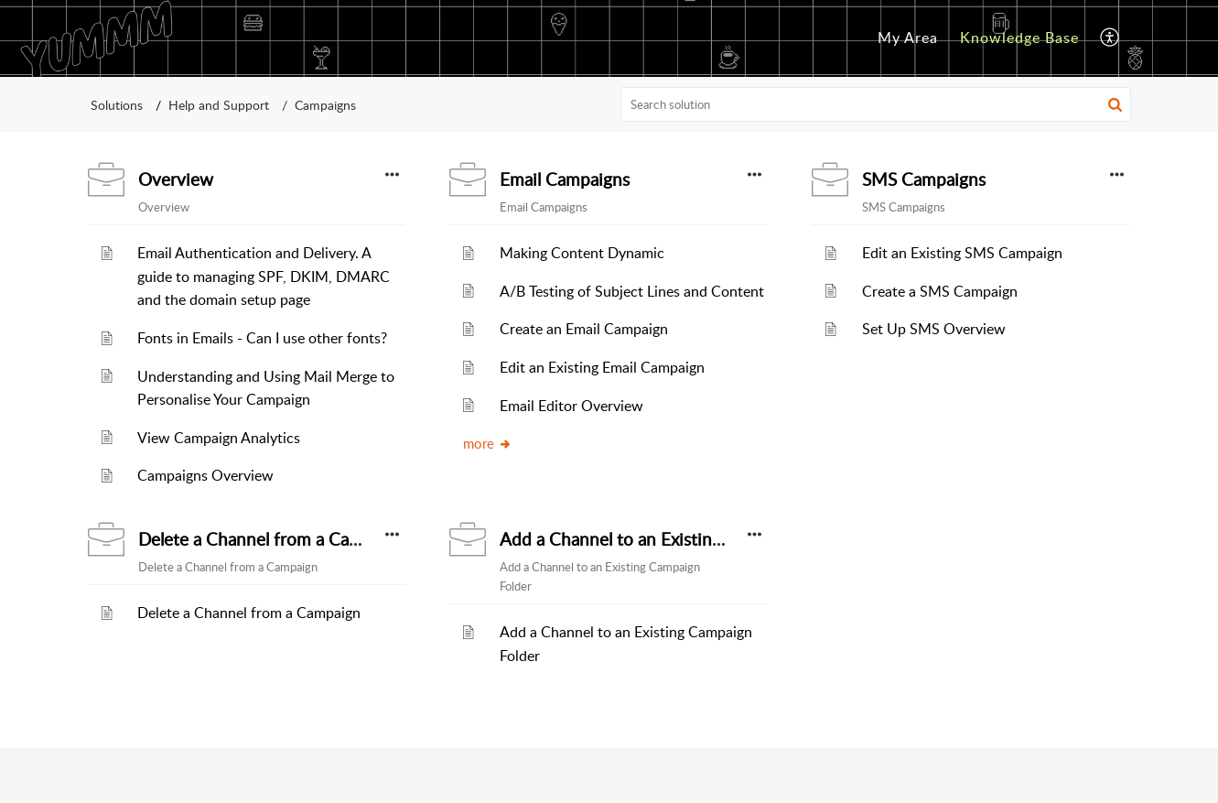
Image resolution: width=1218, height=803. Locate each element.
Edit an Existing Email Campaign (602, 367)
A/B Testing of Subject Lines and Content (632, 291)
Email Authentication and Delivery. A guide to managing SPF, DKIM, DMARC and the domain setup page (263, 276)
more (487, 443)
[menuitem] (907, 38)
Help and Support (218, 105)
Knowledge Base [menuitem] (1019, 37)
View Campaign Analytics (218, 438)
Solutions (117, 105)
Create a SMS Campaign (940, 291)
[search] (875, 104)
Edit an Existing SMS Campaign (962, 253)
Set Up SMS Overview (934, 329)
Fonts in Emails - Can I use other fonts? (262, 338)
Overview (175, 179)
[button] (1115, 104)
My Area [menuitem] (908, 37)
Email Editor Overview (571, 406)
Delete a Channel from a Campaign (271, 539)
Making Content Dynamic (582, 253)
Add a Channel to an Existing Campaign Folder (678, 539)
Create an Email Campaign (584, 329)
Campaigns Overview (205, 475)
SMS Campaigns (924, 179)
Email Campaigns (565, 179)
